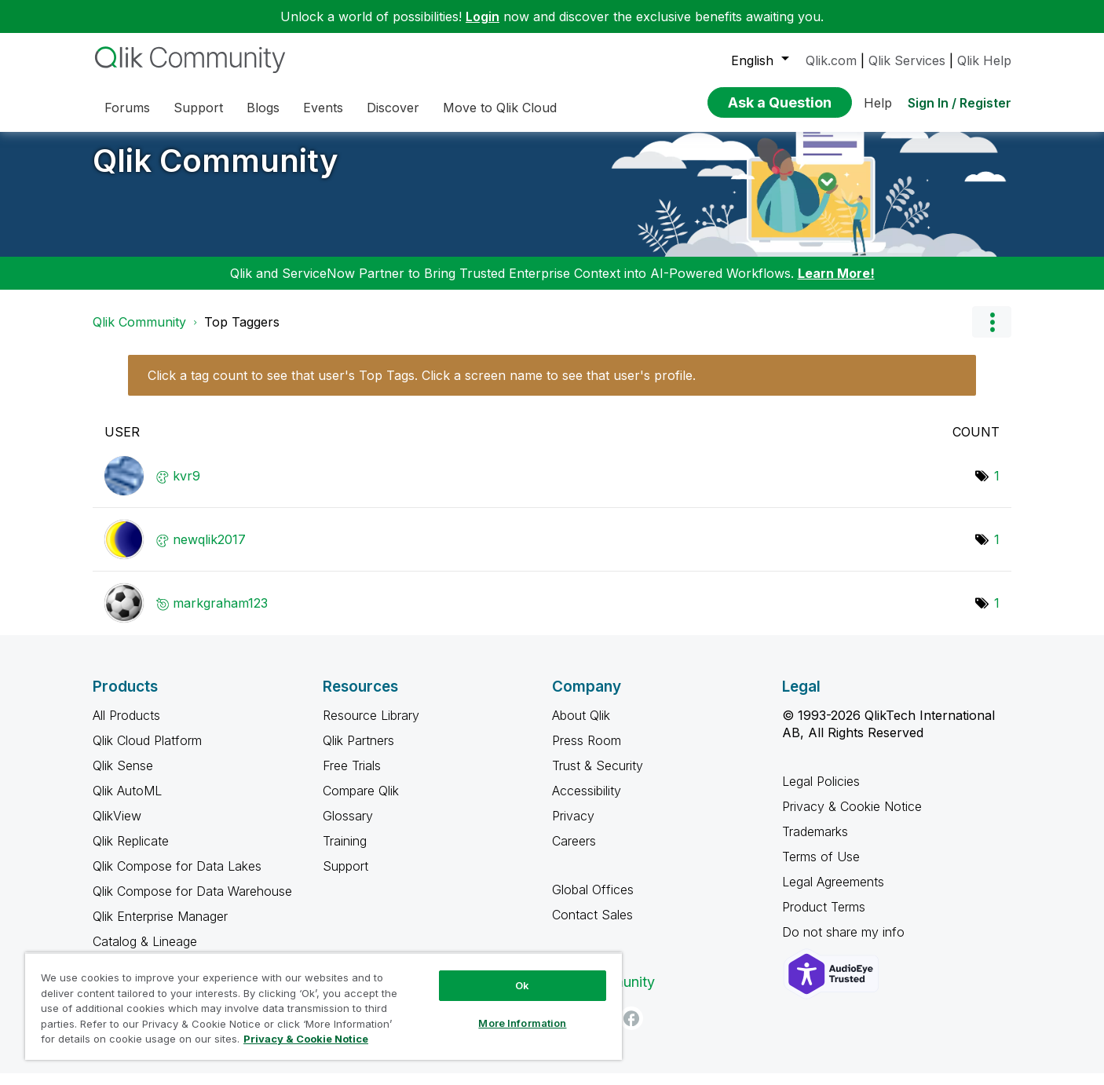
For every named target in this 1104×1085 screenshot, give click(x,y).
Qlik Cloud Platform (147, 752)
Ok (522, 985)
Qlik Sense (123, 777)
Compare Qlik (361, 802)
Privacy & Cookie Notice (852, 818)
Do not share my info (845, 944)
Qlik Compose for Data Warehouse (192, 903)
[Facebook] (631, 1030)
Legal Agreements (833, 893)
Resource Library (371, 727)
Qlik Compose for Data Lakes (177, 878)
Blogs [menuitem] (263, 107)
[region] (323, 1006)
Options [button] (991, 333)
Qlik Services (906, 60)
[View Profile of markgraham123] (220, 615)
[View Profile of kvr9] (186, 487)
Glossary (348, 827)
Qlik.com (831, 60)
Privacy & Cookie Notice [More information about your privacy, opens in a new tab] (305, 1038)
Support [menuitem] (198, 107)
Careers (574, 852)
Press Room (586, 752)
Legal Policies (821, 793)
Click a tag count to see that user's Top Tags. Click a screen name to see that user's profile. (422, 387)
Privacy (573, 827)
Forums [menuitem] (127, 107)
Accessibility (586, 802)
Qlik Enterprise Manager (160, 928)
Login (482, 16)
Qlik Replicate (131, 852)
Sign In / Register (959, 103)
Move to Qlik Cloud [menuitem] (500, 107)
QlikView (117, 827)
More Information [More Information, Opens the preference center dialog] (522, 1023)
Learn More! (836, 285)
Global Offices (593, 901)
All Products (126, 727)
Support (345, 878)
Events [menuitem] (323, 107)
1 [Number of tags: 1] (997, 487)
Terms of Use (821, 868)
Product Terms (823, 918)
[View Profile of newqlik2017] (209, 551)
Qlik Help (984, 60)
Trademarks (815, 843)
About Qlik (581, 727)
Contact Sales (592, 926)
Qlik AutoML (127, 802)
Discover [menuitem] (393, 107)
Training (345, 852)
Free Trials (352, 777)
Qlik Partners (358, 752)
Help (878, 103)
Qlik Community (215, 172)
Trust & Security (597, 777)
